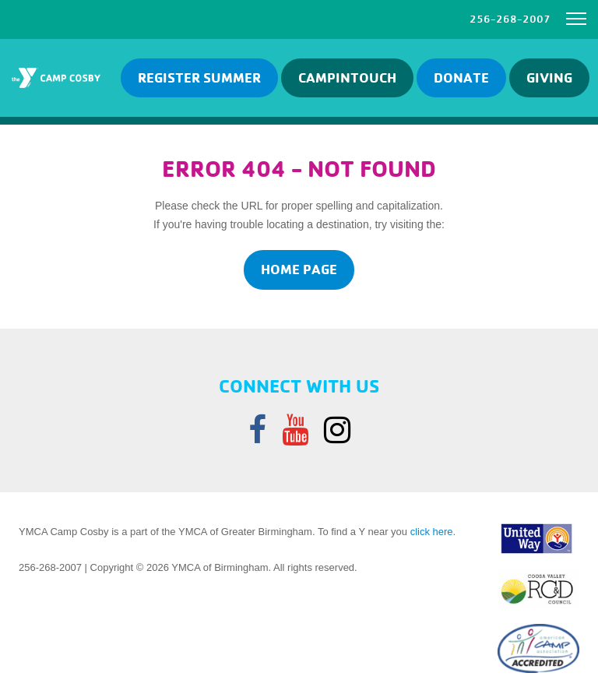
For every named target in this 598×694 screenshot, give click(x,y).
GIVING (549, 77)
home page (299, 269)
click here (431, 531)
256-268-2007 (510, 18)
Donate (461, 77)
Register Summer (199, 77)
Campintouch (347, 77)
